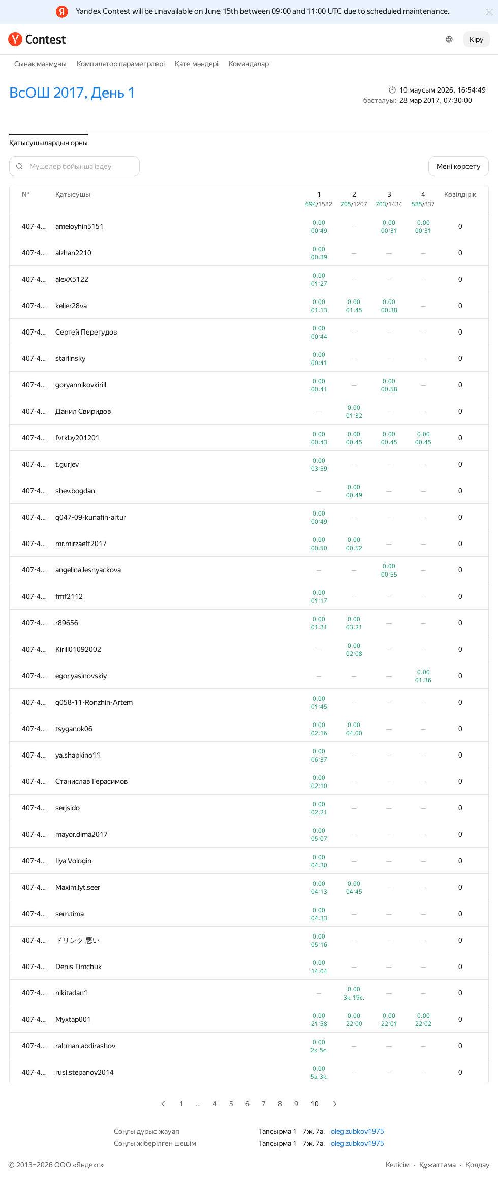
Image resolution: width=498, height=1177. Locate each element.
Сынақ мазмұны (40, 63)
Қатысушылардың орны (48, 143)
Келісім (398, 1165)
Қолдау (477, 1165)
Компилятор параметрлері (121, 63)
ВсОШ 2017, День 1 (72, 92)
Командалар (249, 63)
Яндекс (88, 1165)
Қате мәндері (197, 63)
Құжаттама (437, 1165)
